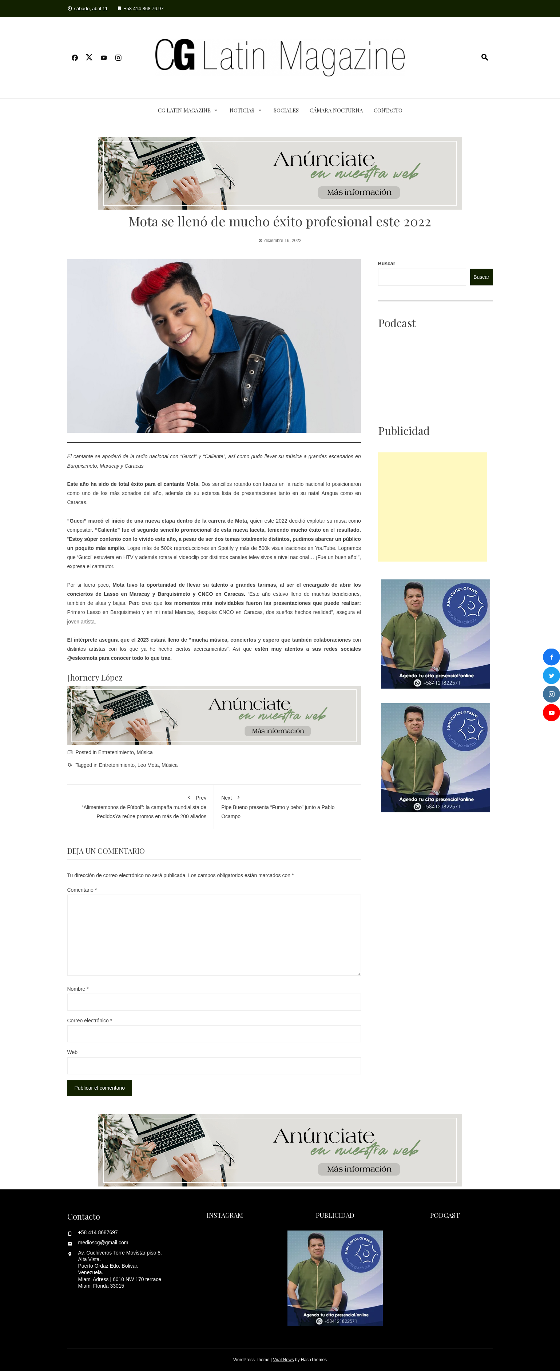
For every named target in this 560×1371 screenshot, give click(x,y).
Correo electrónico (89, 1020)
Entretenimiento (116, 752)
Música (145, 752)
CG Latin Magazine (184, 110)
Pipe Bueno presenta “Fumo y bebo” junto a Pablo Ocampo (287, 805)
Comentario (82, 890)
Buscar (386, 263)
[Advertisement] (432, 507)
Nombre (78, 989)
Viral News (283, 1359)
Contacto (388, 110)
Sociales (286, 110)
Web (72, 1052)
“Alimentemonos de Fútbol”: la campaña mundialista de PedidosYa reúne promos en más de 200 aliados (141, 805)
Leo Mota (148, 765)
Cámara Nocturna (336, 110)
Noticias (242, 110)
